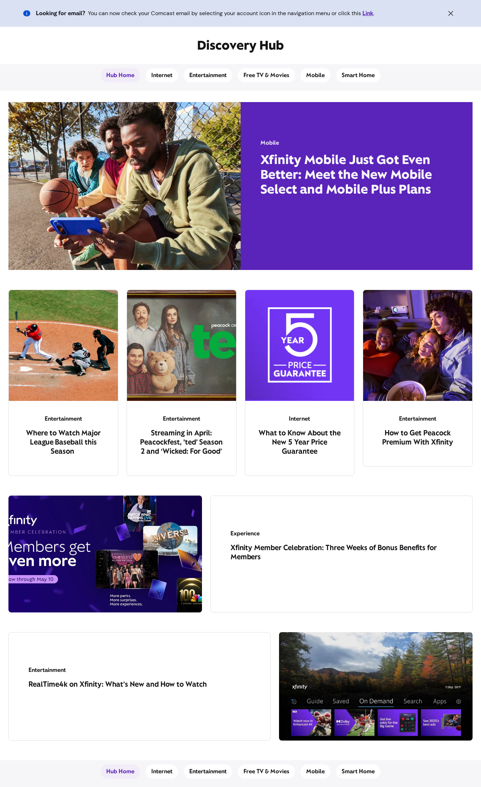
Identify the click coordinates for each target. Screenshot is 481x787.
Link (367, 13)
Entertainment (208, 75)
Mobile (315, 75)
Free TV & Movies (266, 75)
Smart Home (358, 75)
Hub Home (120, 75)
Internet (161, 75)
